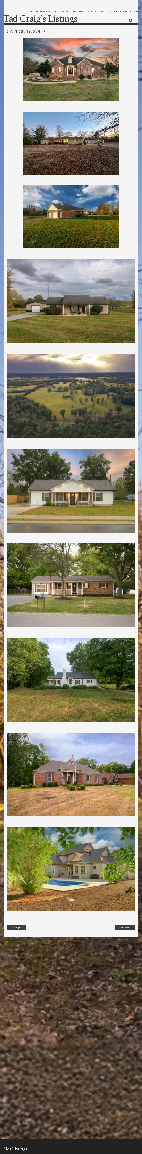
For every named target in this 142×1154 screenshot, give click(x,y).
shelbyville (36, 11)
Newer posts (125, 927)
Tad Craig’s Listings (40, 18)
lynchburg (133, 11)
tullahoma (76, 11)
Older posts (16, 927)
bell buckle (88, 11)
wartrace (100, 11)
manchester (64, 11)
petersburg (121, 11)
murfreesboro (50, 11)
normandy (110, 11)
